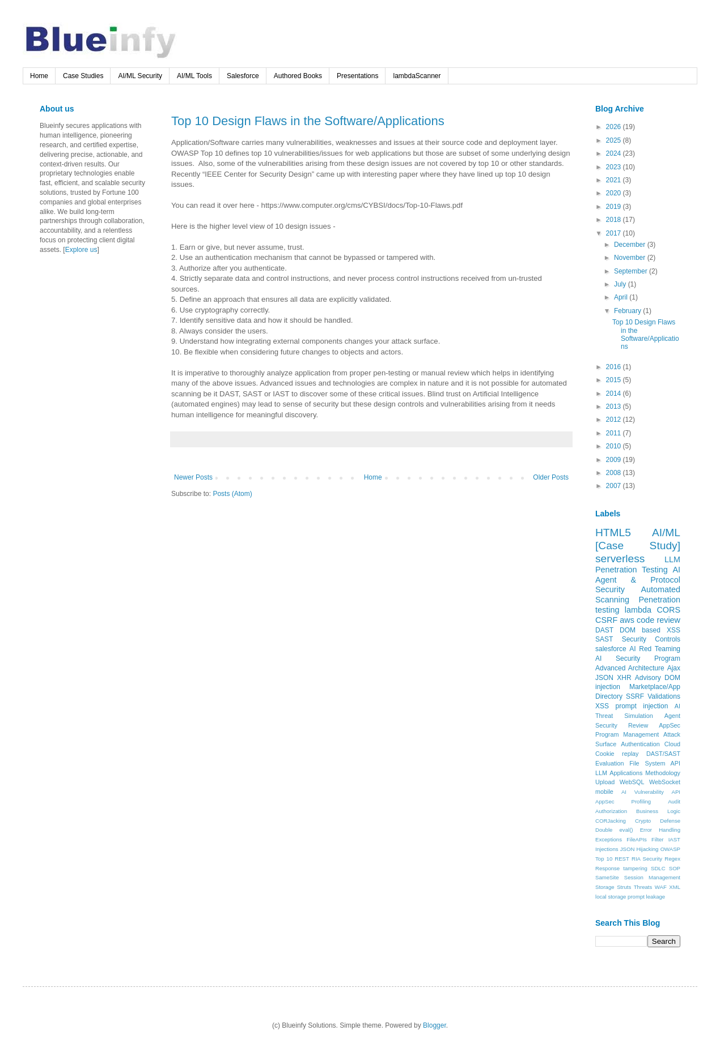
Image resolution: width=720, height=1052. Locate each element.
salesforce (610, 649)
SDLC (658, 868)
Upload (605, 782)
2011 (614, 433)
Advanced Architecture (629, 668)
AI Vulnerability (642, 792)
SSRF (635, 696)
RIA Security (647, 859)
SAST (604, 639)
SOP (674, 868)
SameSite (607, 877)
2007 (614, 486)
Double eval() (614, 830)
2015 (614, 380)
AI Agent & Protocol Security (637, 580)
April (621, 297)
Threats (643, 887)
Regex (672, 859)
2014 (614, 393)
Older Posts (551, 477)
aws (627, 620)
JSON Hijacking (639, 849)
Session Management (652, 877)
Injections (607, 849)
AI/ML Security (140, 76)
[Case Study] (637, 545)
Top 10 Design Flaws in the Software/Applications (307, 121)
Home (39, 76)
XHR (624, 678)
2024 (614, 153)
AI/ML (666, 532)
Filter (657, 839)
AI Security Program (637, 658)
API (676, 792)
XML (674, 887)
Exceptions (608, 839)
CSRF (606, 620)
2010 (614, 446)
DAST (604, 630)
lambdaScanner (417, 76)
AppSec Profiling (623, 801)
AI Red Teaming (654, 649)
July (621, 284)
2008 (614, 473)
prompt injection (641, 706)
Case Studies (83, 76)
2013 (614, 406)
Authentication (640, 744)
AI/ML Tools (194, 76)
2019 (614, 207)
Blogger (434, 1025)
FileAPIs (636, 839)
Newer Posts (193, 477)
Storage (605, 887)
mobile (604, 791)
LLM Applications (618, 772)
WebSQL (632, 782)
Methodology (662, 772)
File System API (654, 763)
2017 (614, 233)
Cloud (672, 744)
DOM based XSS (650, 630)
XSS (602, 706)
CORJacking (610, 821)
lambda (638, 609)
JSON (604, 678)
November (630, 258)
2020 (614, 193)
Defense (670, 821)
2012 (614, 420)
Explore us (81, 250)
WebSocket (664, 782)
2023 (614, 167)
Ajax (673, 668)
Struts (624, 887)
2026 (614, 127)
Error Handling (660, 830)
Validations (663, 696)
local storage (610, 896)
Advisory (648, 678)
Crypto (643, 821)
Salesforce (243, 76)
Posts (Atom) (232, 494)
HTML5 (613, 532)
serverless (620, 559)
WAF (661, 887)
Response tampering (621, 868)
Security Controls (651, 639)
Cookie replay (617, 753)
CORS (668, 609)
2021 (614, 180)
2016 (614, 367)
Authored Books (298, 76)
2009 (614, 460)
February (628, 311)
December (630, 245)
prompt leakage (646, 896)
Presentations (357, 76)
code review (658, 620)
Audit (674, 801)
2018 (614, 220)
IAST (674, 839)
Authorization (611, 811)
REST (622, 859)
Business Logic (658, 811)
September (631, 271)
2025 (614, 140)
